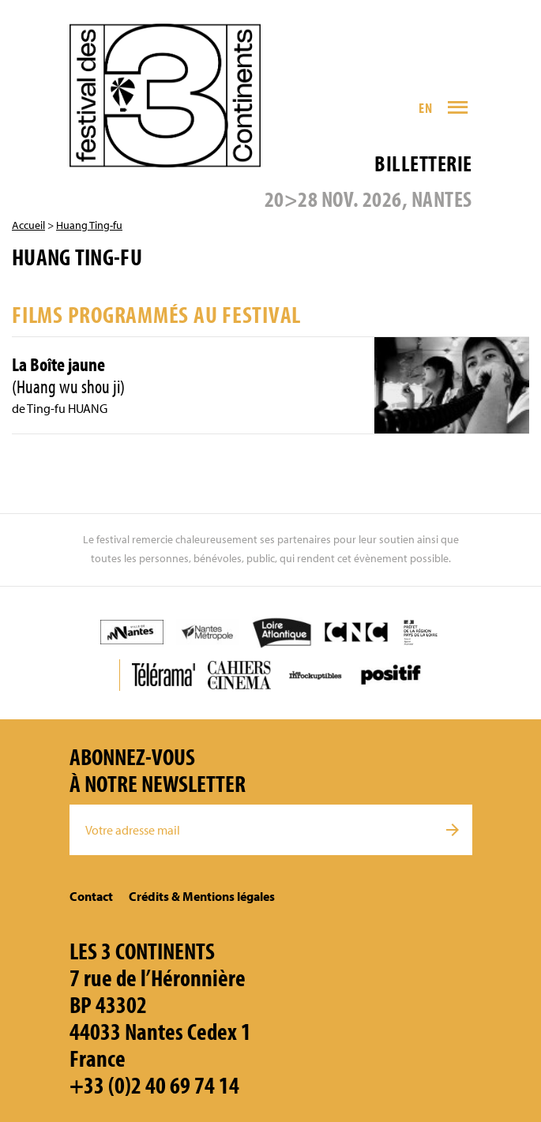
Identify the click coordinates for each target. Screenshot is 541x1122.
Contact (91, 896)
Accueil (28, 225)
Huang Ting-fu (89, 225)
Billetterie (422, 163)
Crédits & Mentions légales (202, 896)
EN (425, 108)
